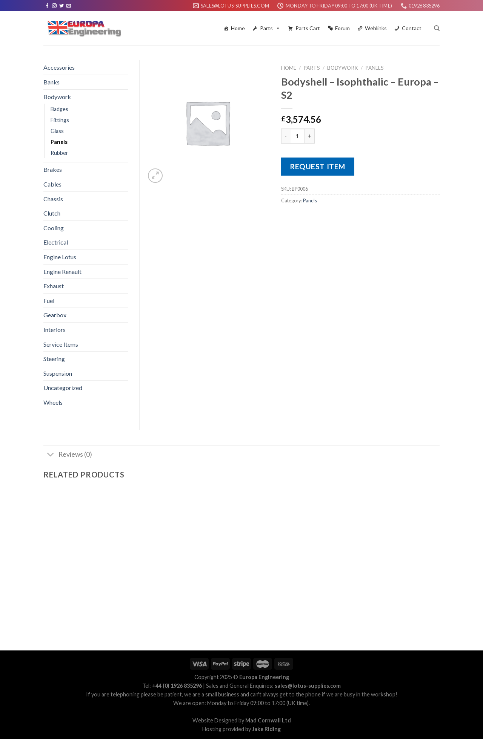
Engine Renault (62, 271)
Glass (57, 131)
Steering (54, 358)
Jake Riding (266, 729)
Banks (51, 82)
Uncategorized (62, 387)
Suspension (57, 373)
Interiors (54, 329)
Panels (374, 68)
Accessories (59, 67)
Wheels (53, 402)
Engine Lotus (59, 256)
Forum (342, 28)
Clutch (51, 213)
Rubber (59, 153)
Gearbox (54, 314)
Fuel (48, 300)
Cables (52, 184)
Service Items (60, 344)
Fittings (60, 120)
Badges (59, 109)
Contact (411, 28)
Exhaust (53, 285)
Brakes (52, 169)
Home (238, 28)
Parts (270, 28)
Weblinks (376, 28)
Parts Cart (307, 28)
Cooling (53, 227)
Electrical (55, 242)
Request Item (317, 166)
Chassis (53, 198)
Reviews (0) (67, 455)
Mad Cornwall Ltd (268, 720)
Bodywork (342, 68)
